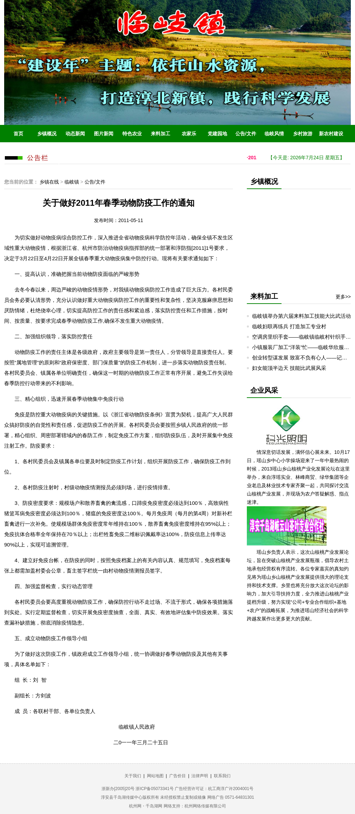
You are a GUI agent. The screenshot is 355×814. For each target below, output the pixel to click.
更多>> (343, 296)
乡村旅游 (302, 133)
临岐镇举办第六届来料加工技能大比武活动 (301, 316)
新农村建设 (331, 133)
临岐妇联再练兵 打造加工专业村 (289, 326)
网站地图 (155, 775)
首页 (18, 133)
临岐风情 (274, 133)
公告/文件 (245, 133)
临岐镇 (71, 182)
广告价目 (177, 775)
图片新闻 (103, 133)
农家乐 (189, 133)
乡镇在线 (49, 182)
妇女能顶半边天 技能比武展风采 (289, 368)
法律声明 (199, 775)
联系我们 (222, 775)
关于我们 (132, 775)
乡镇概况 (47, 133)
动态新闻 (75, 133)
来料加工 (160, 133)
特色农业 (132, 133)
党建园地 (217, 133)
